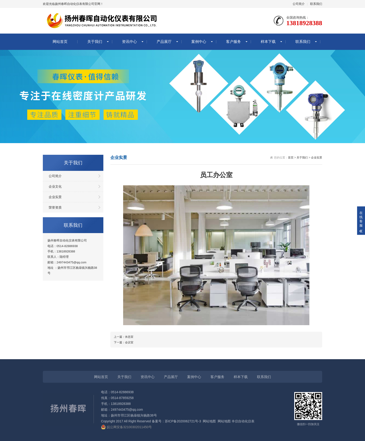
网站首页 (60, 42)
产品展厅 (164, 42)
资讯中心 (129, 42)
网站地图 (209, 421)
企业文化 (55, 186)
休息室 (129, 336)
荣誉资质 (55, 207)
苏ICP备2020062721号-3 (183, 421)
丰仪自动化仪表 (243, 421)
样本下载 (268, 42)
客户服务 (233, 42)
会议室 (129, 342)
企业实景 (55, 197)
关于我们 (94, 42)
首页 (291, 157)
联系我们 (316, 4)
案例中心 (198, 42)
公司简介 (299, 4)
